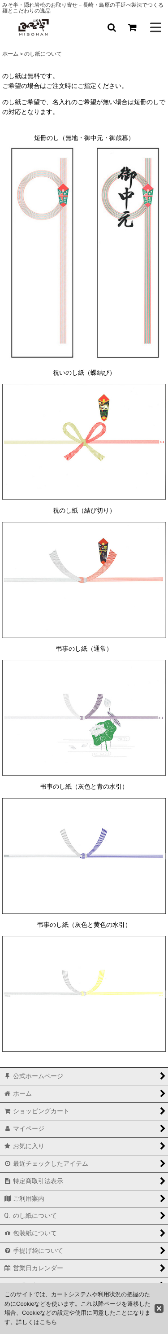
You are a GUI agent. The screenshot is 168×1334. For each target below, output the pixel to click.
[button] (111, 27)
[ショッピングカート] (132, 27)
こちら (48, 1322)
